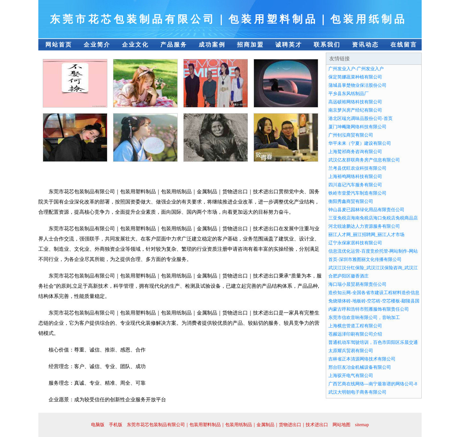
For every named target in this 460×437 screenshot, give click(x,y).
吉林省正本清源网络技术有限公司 (361, 359)
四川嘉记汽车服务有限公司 (355, 184)
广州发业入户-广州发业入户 (356, 68)
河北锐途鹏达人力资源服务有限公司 (364, 226)
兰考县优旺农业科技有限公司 (357, 168)
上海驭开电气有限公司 (350, 375)
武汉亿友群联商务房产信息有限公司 (364, 160)
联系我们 (327, 44)
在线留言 (403, 44)
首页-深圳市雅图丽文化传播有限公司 (365, 259)
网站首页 (58, 44)
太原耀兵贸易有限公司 (350, 350)
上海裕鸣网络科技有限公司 (355, 176)
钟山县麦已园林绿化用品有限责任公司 (366, 209)
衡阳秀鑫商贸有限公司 (350, 201)
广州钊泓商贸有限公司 (350, 135)
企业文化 (135, 44)
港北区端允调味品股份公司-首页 (360, 118)
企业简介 (97, 44)
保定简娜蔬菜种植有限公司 (355, 77)
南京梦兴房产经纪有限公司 (355, 110)
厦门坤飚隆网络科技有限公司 (357, 126)
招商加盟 (250, 44)
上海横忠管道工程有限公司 (355, 325)
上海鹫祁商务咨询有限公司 (355, 151)
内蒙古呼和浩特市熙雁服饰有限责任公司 (368, 309)
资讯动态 (365, 44)
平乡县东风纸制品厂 (348, 93)
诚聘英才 (288, 44)
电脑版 (97, 424)
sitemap (362, 424)
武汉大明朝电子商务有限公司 (357, 392)
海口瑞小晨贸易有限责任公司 (357, 284)
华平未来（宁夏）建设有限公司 (359, 143)
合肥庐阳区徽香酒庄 (348, 276)
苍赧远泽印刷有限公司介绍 (355, 334)
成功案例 (212, 44)
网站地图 (341, 424)
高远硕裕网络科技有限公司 (355, 102)
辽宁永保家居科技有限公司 (355, 243)
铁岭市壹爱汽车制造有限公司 (357, 193)
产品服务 (173, 44)
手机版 (115, 424)
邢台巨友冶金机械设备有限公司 (359, 367)
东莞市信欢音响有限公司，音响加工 (364, 317)
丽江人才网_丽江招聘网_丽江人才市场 (366, 234)
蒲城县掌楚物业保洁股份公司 (357, 85)
